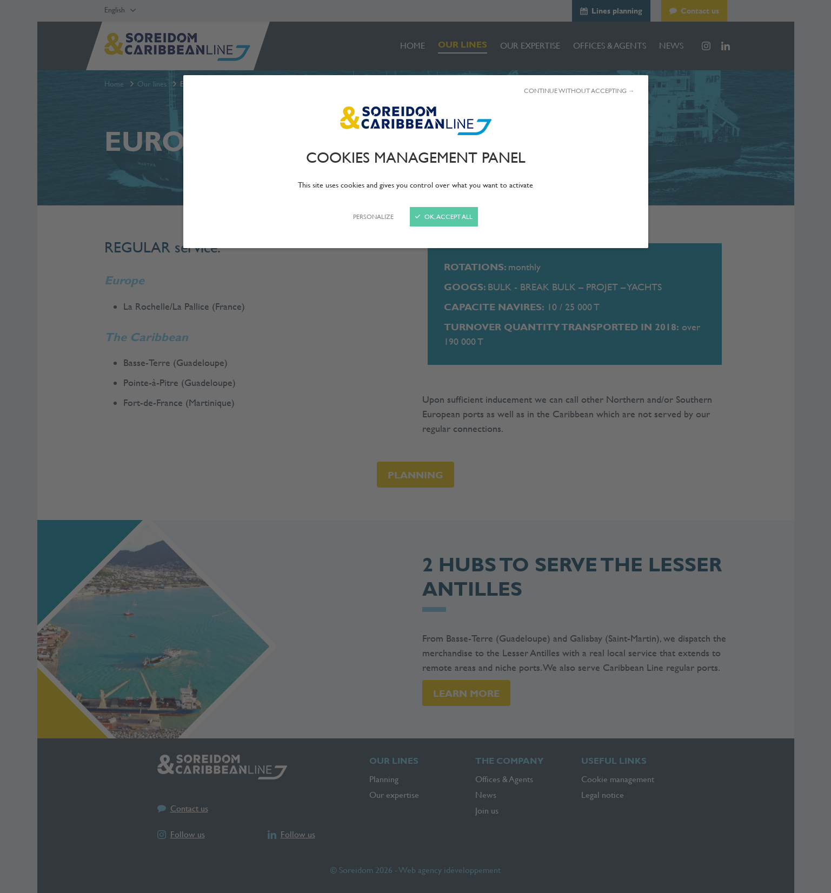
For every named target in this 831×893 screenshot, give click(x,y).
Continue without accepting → (579, 91)
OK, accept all (444, 217)
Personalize (373, 217)
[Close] (415, 446)
